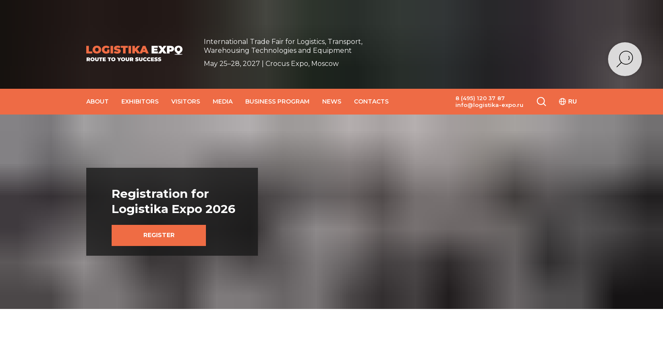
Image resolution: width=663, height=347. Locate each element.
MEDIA (223, 101)
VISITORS (185, 101)
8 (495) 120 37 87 (480, 98)
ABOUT (97, 101)
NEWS (331, 101)
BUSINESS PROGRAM (277, 101)
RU (568, 101)
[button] (541, 101)
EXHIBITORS (140, 101)
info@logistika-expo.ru (489, 104)
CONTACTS (371, 101)
